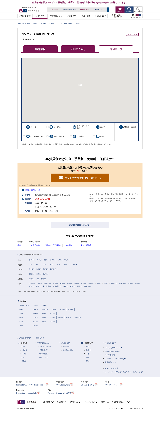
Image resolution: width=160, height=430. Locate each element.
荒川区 (52, 264)
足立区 (59, 264)
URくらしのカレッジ (113, 348)
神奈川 (24, 350)
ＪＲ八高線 (68, 245)
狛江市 (31, 286)
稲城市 (72, 286)
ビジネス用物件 (90, 402)
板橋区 (43, 279)
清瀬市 (38, 286)
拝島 (19, 245)
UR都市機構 (48, 402)
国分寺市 (122, 283)
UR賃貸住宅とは (43, 343)
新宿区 (52, 260)
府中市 (62, 283)
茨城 (24, 361)
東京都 (43, 23)
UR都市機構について (121, 402)
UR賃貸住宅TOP (24, 23)
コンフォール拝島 (65, 23)
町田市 (83, 283)
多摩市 (65, 286)
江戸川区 (74, 264)
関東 (35, 23)
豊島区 (31, 279)
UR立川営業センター (33, 190)
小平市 (99, 283)
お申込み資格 (68, 350)
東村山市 (114, 283)
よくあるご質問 (110, 343)
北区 (37, 279)
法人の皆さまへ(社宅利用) (115, 359)
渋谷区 (66, 260)
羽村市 (79, 286)
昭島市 (52, 23)
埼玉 (24, 357)
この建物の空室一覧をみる (79, 225)
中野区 (31, 274)
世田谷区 (53, 269)
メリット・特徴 (45, 346)
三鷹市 (55, 283)
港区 (46, 260)
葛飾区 (66, 264)
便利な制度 (43, 350)
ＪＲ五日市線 (34, 245)
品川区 (31, 269)
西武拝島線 (57, 245)
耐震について (44, 357)
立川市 (39, 283)
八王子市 (32, 283)
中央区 (39, 260)
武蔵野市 (47, 283)
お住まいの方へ (111, 368)
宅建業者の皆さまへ (112, 362)
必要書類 (66, 346)
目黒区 (38, 269)
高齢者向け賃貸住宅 (112, 351)
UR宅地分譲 (75, 402)
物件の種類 (43, 354)
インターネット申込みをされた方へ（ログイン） (123, 372)
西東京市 (87, 286)
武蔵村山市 (57, 286)
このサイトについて (135, 408)
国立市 (130, 283)
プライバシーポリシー (115, 408)
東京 (82, 245)
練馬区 (45, 274)
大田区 (45, 269)
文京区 (59, 260)
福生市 (137, 283)
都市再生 (104, 402)
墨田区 (38, 264)
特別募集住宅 (110, 355)
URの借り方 (65, 343)
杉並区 (38, 274)
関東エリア (40, 338)
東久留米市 (47, 286)
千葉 (24, 354)
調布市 (76, 283)
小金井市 (91, 283)
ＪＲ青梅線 (46, 245)
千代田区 (32, 260)
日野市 (106, 283)
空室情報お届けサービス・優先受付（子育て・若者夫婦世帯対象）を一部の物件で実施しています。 (80, 2)
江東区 (45, 264)
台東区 (31, 264)
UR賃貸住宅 (61, 402)
